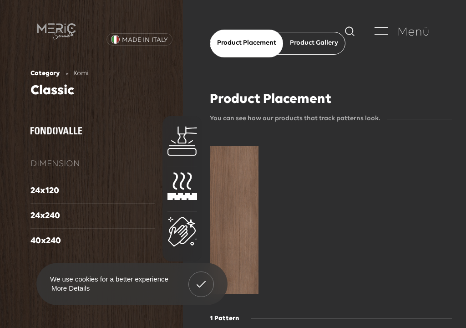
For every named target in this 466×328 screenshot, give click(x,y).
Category (45, 73)
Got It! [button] (201, 277)
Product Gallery (314, 43)
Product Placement (246, 43)
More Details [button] (70, 288)
